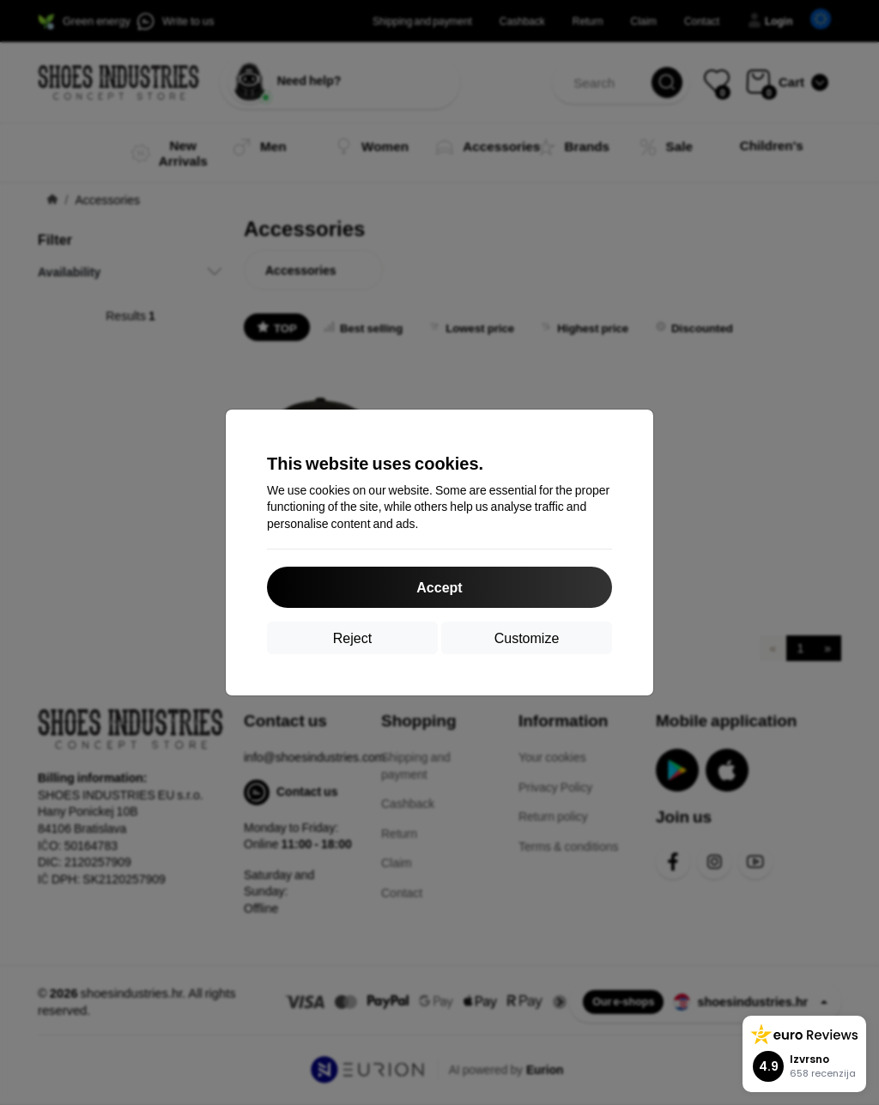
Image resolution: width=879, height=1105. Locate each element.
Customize (527, 637)
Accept (439, 587)
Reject (352, 637)
